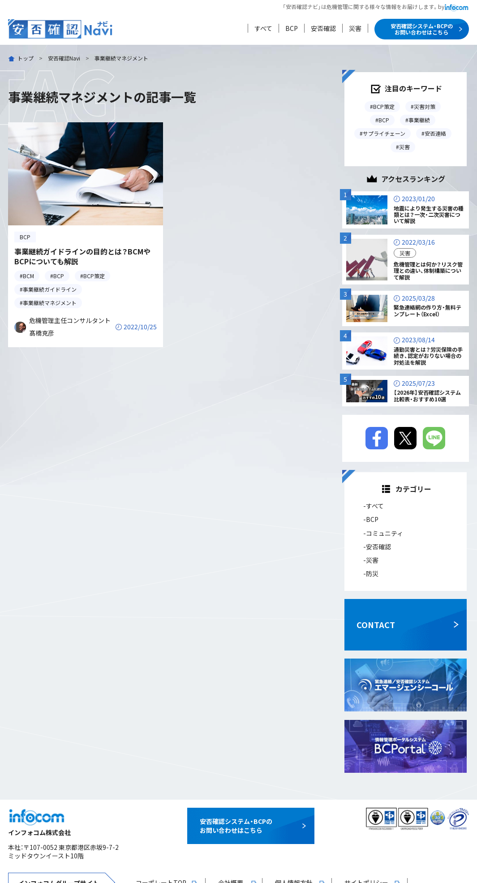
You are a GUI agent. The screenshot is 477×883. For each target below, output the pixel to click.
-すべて (373, 505)
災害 (355, 28)
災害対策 (424, 106)
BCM (28, 276)
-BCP (370, 519)
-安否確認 (377, 546)
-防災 (370, 573)
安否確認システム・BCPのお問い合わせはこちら (422, 29)
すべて (263, 28)
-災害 (370, 560)
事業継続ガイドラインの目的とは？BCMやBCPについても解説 (82, 256)
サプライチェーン (384, 133)
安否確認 (323, 28)
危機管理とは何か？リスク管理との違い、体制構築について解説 (428, 270)
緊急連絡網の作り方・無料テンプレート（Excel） (427, 310)
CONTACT (376, 624)
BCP (291, 28)
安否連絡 (435, 133)
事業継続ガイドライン (50, 289)
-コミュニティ (383, 533)
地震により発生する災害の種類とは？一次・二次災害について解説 (429, 214)
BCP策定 (94, 276)
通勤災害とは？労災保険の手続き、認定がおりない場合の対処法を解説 (428, 355)
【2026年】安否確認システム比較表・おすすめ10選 (427, 395)
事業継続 (419, 120)
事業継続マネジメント (50, 302)
